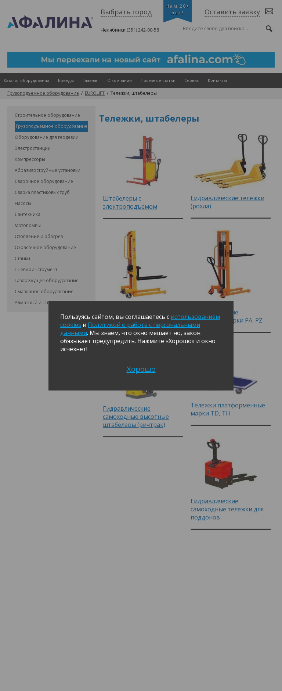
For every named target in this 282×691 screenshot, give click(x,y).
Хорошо (141, 369)
